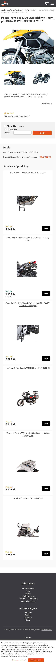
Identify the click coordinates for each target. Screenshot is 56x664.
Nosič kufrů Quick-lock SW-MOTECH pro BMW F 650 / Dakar (28, 239)
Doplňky (28, 615)
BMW (27, 10)
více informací (47, 104)
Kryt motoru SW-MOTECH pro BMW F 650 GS (28, 173)
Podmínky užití (47, 630)
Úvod (3, 10)
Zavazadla (28, 618)
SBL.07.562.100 (45, 157)
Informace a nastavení (19, 660)
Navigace (28, 613)
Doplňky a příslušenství (15, 10)
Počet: (7, 133)
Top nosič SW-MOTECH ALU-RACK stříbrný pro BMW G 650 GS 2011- (28, 434)
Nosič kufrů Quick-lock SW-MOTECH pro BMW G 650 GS (28, 368)
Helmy (28, 620)
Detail (46, 228)
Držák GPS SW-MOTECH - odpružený (28, 498)
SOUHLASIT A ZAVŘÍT (36, 660)
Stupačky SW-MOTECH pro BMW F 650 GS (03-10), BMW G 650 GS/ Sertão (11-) (28, 304)
